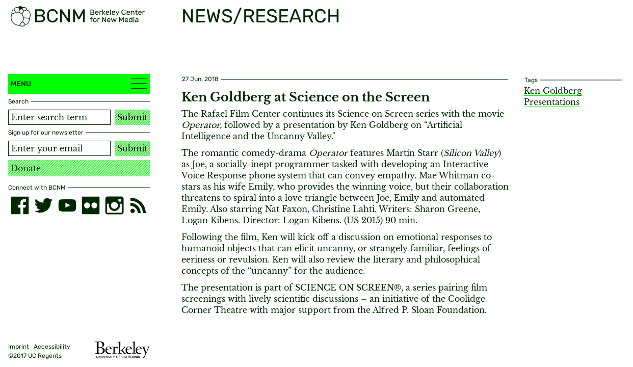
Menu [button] (79, 83)
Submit (132, 117)
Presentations (551, 102)
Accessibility (52, 346)
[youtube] (67, 205)
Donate (26, 168)
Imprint (18, 346)
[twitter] (43, 205)
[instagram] (114, 205)
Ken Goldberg (553, 91)
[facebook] (20, 205)
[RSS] (138, 205)
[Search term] (59, 117)
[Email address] (59, 148)
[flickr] (90, 205)
